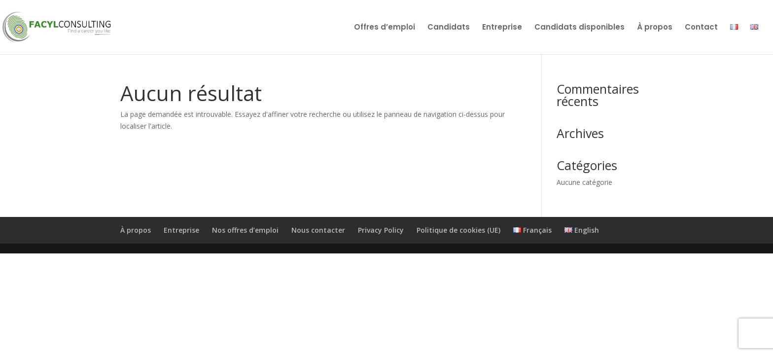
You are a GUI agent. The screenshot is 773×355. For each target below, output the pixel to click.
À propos (654, 28)
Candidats (448, 28)
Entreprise (502, 28)
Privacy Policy (381, 230)
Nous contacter (318, 230)
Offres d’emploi (384, 28)
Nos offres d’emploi (245, 230)
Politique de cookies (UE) (458, 230)
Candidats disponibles (579, 28)
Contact (701, 28)
